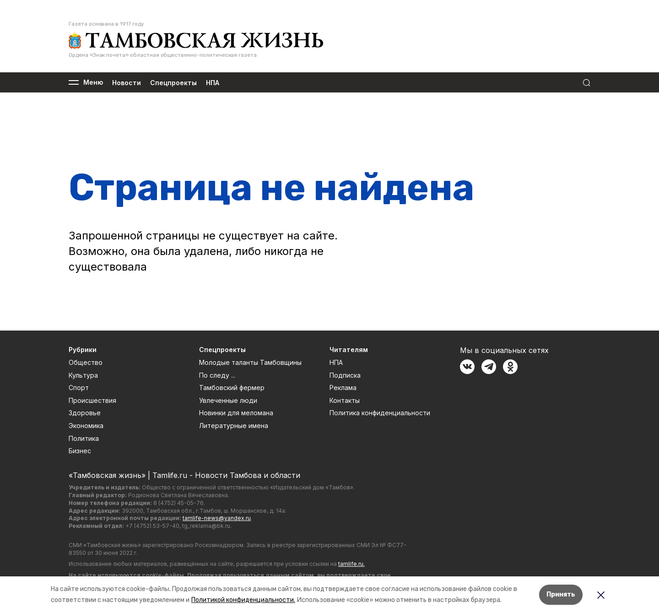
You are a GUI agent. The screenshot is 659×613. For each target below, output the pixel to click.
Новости (126, 83)
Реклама (343, 387)
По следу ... (217, 375)
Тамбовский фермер (232, 387)
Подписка (345, 375)
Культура (83, 375)
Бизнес (80, 451)
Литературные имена (233, 425)
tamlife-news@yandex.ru (217, 518)
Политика (84, 438)
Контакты (345, 400)
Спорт (79, 387)
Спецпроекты (173, 83)
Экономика (86, 425)
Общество (86, 362)
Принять (560, 594)
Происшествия (92, 400)
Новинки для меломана (236, 413)
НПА (212, 83)
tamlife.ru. (351, 563)
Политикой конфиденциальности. (243, 600)
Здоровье (85, 413)
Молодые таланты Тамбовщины (250, 362)
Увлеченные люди (228, 400)
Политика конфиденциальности (380, 413)
